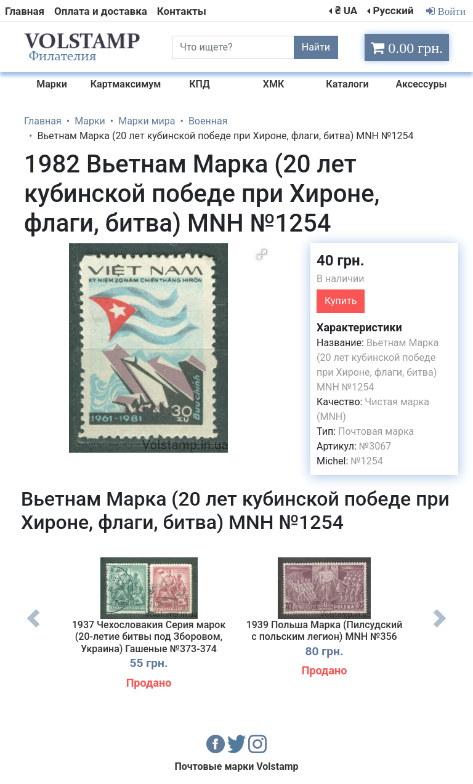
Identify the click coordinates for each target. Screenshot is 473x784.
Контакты (181, 11)
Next (440, 627)
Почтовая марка (376, 431)
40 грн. (341, 260)
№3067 (375, 446)
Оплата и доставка (100, 11)
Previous (33, 627)
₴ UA (346, 10)
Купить (341, 301)
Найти (316, 47)
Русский (393, 10)
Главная (24, 11)
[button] (262, 254)
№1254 (366, 461)
